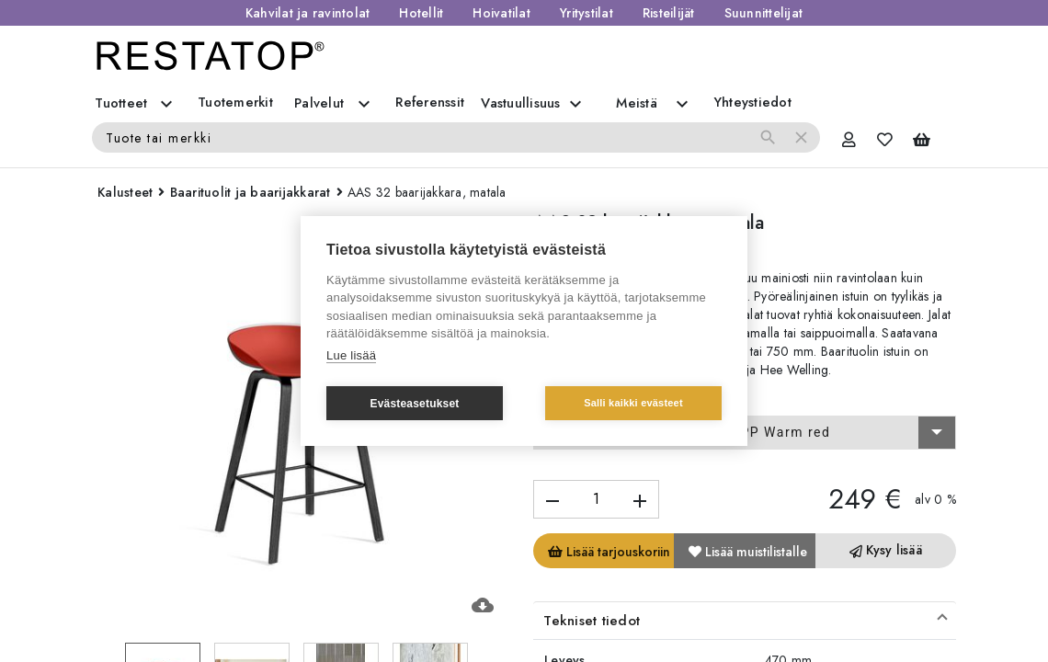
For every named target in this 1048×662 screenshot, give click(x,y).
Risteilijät (669, 13)
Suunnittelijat (763, 13)
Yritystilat (586, 13)
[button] (744, 620)
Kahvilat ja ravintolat (307, 13)
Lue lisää (351, 355)
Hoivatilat (501, 13)
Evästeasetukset (414, 403)
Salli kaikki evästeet (633, 402)
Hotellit (421, 13)
